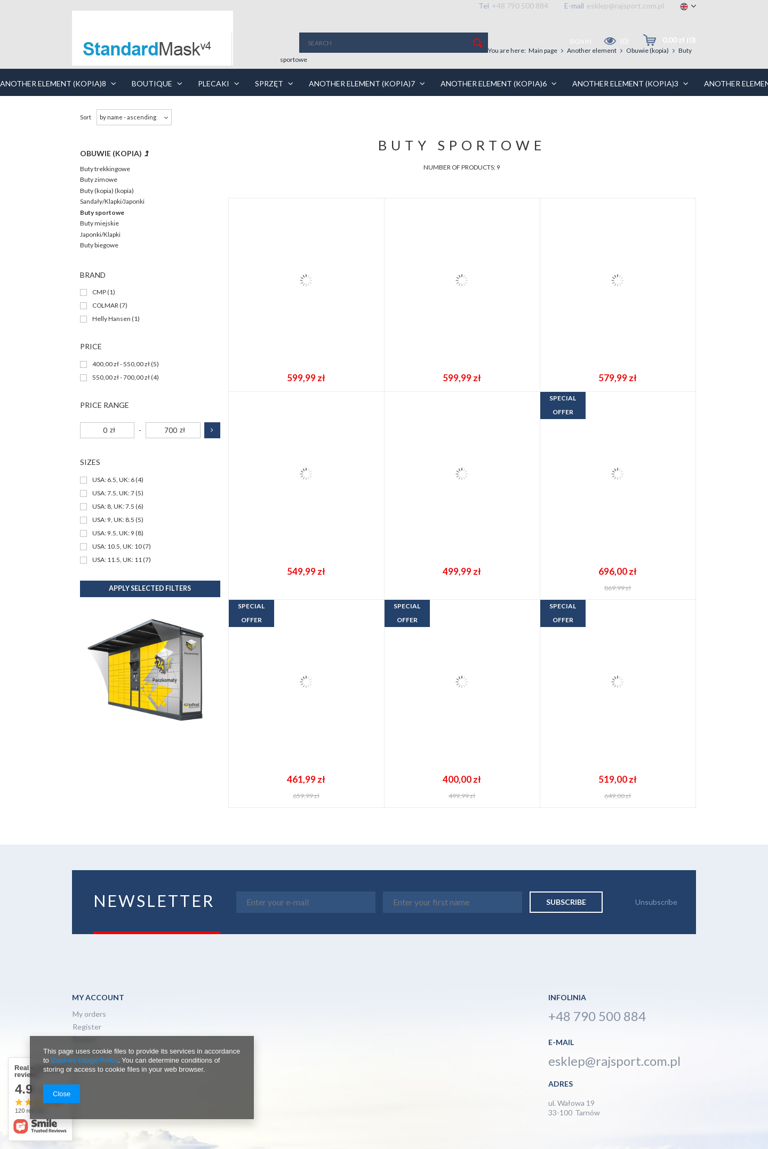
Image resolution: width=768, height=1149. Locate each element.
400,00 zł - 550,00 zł (121, 364)
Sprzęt (294, 83)
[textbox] (393, 43)
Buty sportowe (102, 212)
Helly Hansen (111, 319)
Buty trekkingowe (105, 169)
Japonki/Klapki (100, 234)
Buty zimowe (98, 179)
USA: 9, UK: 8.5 (113, 520)
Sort (85, 117)
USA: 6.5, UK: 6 (113, 480)
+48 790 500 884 (520, 5)
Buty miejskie (99, 223)
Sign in (581, 41)
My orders (89, 1014)
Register (87, 1027)
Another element (592, 50)
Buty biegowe (99, 245)
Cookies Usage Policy (84, 1060)
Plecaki (238, 83)
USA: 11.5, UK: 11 (117, 560)
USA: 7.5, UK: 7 (113, 493)
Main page (543, 50)
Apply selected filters (150, 588)
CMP (99, 292)
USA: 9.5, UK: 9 (113, 533)
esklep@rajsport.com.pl (625, 5)
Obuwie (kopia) (647, 50)
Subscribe (566, 901)
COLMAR (105, 305)
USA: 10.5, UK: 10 (117, 546)
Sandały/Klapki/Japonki (112, 201)
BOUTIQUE (177, 83)
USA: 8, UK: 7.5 (113, 506)
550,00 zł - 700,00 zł (121, 377)
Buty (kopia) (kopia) (107, 191)
